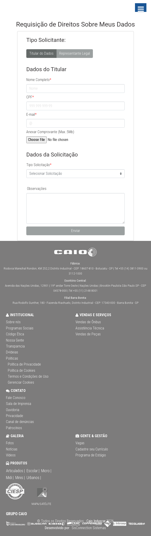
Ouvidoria (12, 410)
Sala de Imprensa (18, 404)
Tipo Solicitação (38, 165)
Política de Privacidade (24, 364)
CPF (30, 97)
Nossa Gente (15, 340)
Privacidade (14, 416)
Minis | (20, 477)
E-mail (31, 114)
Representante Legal (74, 53)
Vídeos (11, 455)
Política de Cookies (21, 371)
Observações (36, 188)
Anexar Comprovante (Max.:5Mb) (50, 132)
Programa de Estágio (91, 455)
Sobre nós (13, 322)
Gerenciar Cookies (21, 382)
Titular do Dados (41, 53)
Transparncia (15, 346)
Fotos (10, 443)
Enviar (75, 231)
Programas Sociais (19, 328)
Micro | (46, 471)
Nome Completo (38, 80)
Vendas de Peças (88, 334)
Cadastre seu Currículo (92, 449)
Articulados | (15, 471)
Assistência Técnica (90, 328)
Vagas (80, 443)
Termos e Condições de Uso (28, 376)
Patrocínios (14, 428)
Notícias (11, 449)
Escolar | (33, 471)
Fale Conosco (15, 398)
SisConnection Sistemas (88, 528)
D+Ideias (12, 352)
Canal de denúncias (20, 422)
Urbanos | (34, 477)
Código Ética (15, 334)
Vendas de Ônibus (88, 322)
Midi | (9, 477)
